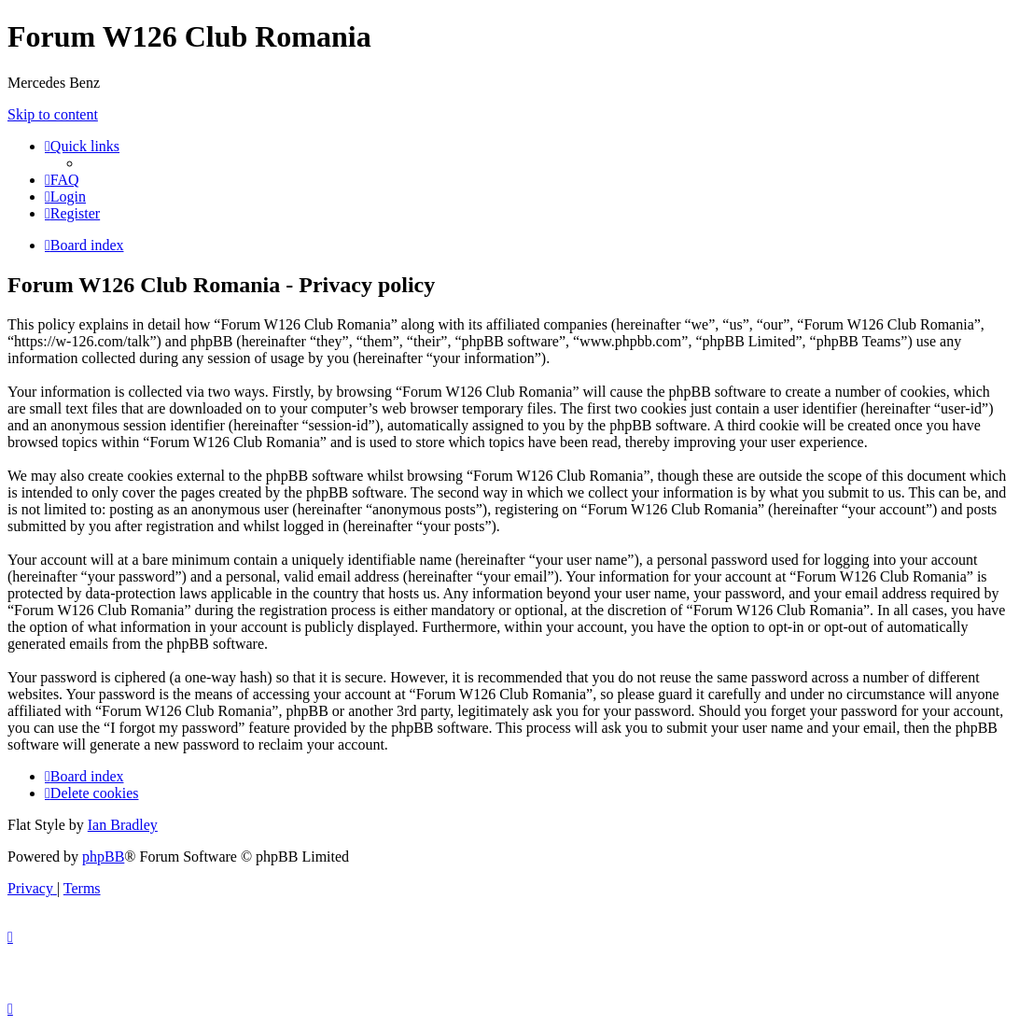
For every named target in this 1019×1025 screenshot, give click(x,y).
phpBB (103, 856)
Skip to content (52, 114)
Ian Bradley (123, 825)
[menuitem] (62, 180)
